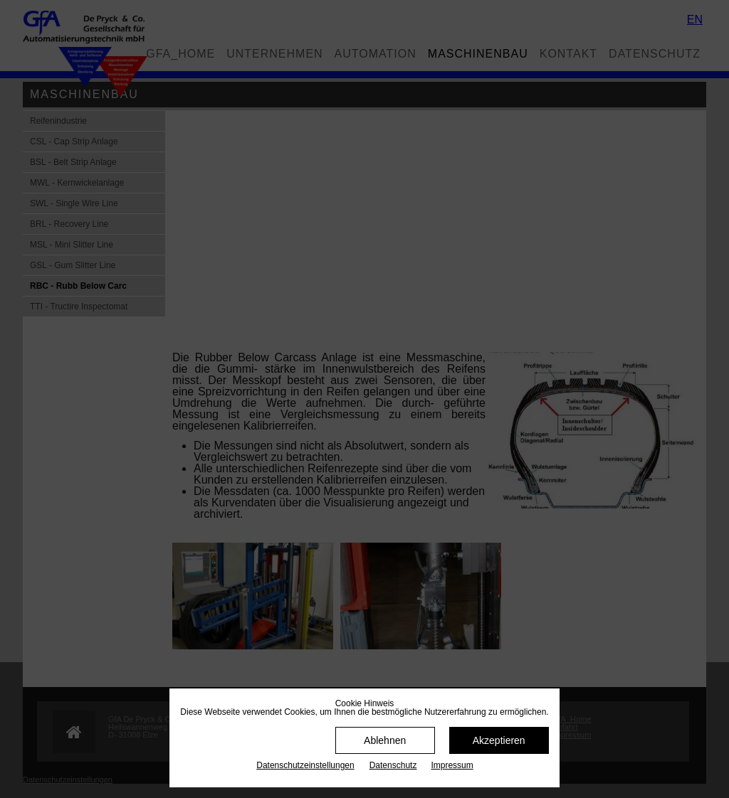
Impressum (452, 765)
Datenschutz (393, 765)
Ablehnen (385, 740)
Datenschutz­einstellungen (305, 765)
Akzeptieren (499, 740)
